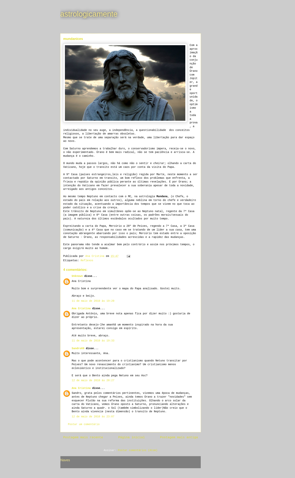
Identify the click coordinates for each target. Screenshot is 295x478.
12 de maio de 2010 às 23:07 (93, 416)
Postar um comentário (84, 424)
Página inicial (131, 437)
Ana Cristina (81, 308)
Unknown (77, 276)
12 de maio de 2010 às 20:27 (93, 380)
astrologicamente (89, 14)
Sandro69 (78, 348)
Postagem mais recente (83, 437)
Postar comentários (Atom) (137, 450)
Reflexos (87, 260)
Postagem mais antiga (179, 437)
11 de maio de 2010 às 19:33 (93, 340)
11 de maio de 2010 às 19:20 (93, 300)
